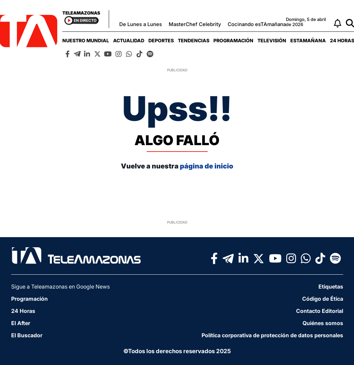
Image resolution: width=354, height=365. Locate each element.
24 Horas (23, 310)
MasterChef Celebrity (195, 24)
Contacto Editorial (319, 310)
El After (20, 323)
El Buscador (26, 335)
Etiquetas (330, 286)
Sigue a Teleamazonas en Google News (60, 286)
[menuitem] (85, 40)
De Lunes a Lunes (140, 24)
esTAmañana (308, 40)
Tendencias (193, 40)
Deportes (161, 40)
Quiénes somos (323, 323)
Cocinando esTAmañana (257, 24)
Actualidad (128, 40)
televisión (271, 40)
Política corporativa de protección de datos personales (272, 335)
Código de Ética (322, 298)
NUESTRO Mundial (85, 40)
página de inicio (206, 166)
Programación (233, 40)
